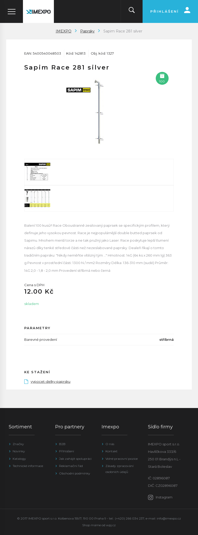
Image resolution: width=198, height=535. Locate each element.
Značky (18, 444)
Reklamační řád (71, 466)
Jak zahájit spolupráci (75, 459)
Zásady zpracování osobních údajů (119, 468)
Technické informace (28, 466)
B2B (62, 444)
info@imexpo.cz (169, 518)
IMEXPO (63, 31)
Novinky (19, 451)
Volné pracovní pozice (121, 459)
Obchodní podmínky (74, 473)
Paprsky (87, 31)
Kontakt (111, 451)
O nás (109, 444)
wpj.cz (111, 525)
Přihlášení (66, 451)
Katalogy (19, 459)
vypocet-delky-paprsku (47, 381)
